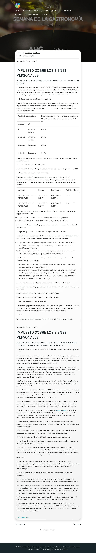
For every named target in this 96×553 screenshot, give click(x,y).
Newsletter (28, 53)
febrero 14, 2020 (30, 56)
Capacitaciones (52, 11)
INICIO (17, 11)
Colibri (65, 549)
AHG (19, 56)
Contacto (46, 14)
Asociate (18, 14)
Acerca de (26, 11)
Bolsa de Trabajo (32, 14)
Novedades (38, 11)
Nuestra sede (66, 11)
